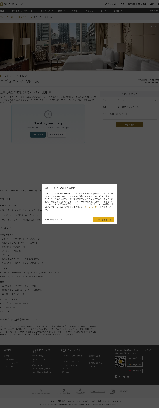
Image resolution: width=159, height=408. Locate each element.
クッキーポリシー (92, 207)
